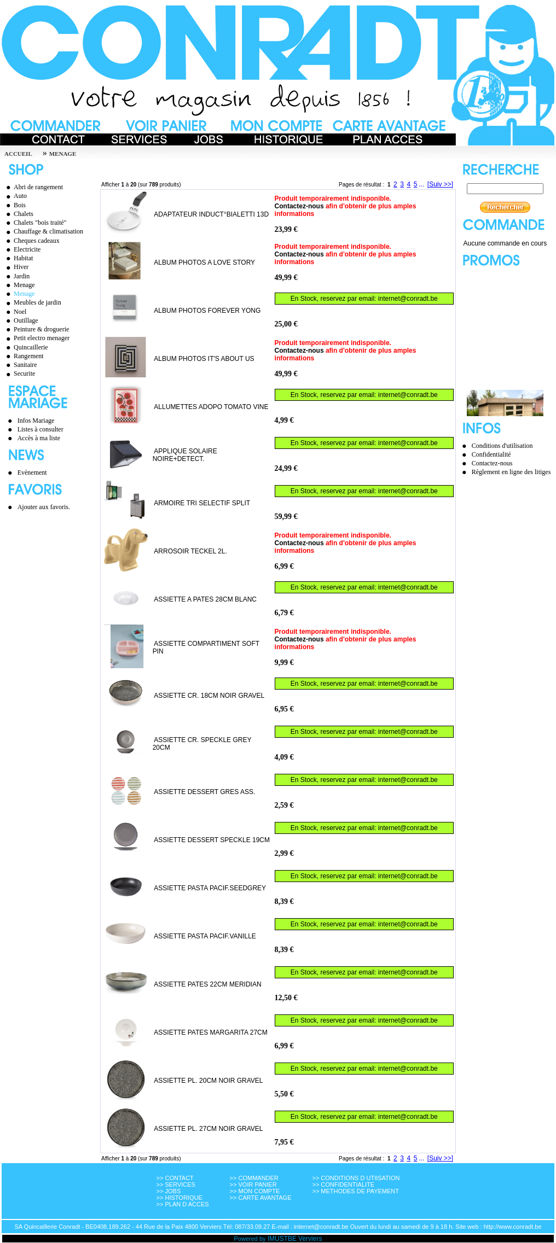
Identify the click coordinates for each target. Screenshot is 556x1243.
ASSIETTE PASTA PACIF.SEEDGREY (210, 888)
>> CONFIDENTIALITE (343, 1184)
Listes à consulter (40, 429)
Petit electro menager (36, 338)
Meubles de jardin (32, 302)
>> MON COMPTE (255, 1191)
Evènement (32, 472)
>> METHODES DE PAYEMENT (355, 1191)
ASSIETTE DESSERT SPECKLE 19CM (212, 840)
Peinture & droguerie (36, 329)
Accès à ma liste (39, 438)
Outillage (20, 320)
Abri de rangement (33, 187)
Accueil (18, 153)
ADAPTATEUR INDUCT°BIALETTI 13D (211, 214)
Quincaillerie (25, 347)
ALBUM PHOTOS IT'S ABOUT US (204, 359)
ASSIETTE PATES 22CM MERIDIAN (207, 984)
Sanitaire (20, 365)
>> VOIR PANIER (253, 1184)
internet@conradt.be (408, 298)
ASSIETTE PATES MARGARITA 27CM (210, 1032)
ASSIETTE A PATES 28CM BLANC (205, 599)
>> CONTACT (175, 1178)
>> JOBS (169, 1191)
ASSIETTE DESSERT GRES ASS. (204, 792)
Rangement (23, 356)
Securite (19, 373)
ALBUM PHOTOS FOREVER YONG (207, 310)
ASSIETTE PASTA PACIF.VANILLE (205, 936)
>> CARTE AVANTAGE (261, 1197)
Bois (14, 205)
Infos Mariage (36, 420)
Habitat (18, 258)
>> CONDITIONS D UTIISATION (355, 1178)
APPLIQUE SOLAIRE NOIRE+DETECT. (185, 455)
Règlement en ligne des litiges (511, 472)
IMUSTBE (282, 1238)
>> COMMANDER (254, 1178)
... (421, 184)
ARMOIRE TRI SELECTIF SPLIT (202, 503)
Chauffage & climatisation (43, 231)
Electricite (21, 249)
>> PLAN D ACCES (183, 1204)
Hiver (15, 267)
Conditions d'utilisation (502, 446)
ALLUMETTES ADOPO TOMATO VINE (211, 407)
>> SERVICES (176, 1184)
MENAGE (63, 153)
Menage (19, 285)
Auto (15, 196)
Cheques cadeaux (31, 240)
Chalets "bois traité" (34, 222)
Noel (14, 312)
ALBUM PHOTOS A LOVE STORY (204, 262)
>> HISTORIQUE (179, 1197)
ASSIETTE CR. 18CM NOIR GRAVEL (209, 695)
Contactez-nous (299, 206)
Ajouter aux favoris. (44, 507)
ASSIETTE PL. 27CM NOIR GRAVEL (208, 1129)
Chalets (18, 214)
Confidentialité (491, 454)
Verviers (310, 1238)
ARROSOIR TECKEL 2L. (190, 551)
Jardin (16, 276)
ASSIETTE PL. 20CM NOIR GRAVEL (208, 1080)
